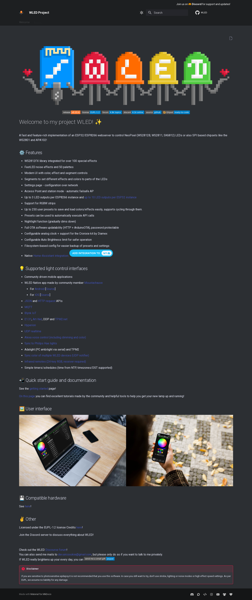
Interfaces (66, 21)
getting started (39, 388)
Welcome (24, 21)
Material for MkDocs (40, 594)
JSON (28, 301)
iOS (37, 295)
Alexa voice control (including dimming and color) (55, 337)
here (27, 506)
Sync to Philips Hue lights (40, 343)
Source (50, 289)
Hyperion (30, 325)
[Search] (167, 12)
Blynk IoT (30, 313)
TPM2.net (61, 319)
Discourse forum (55, 550)
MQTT (28, 307)
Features (51, 21)
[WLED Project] (21, 12)
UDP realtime (32, 331)
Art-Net (37, 319)
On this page (27, 396)
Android (39, 289)
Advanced (82, 21)
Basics (37, 21)
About (95, 21)
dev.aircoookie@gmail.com (75, 554)
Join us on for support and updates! (203, 4)
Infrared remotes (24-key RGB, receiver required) (55, 361)
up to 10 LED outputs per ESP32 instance (110, 197)
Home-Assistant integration (50, 255)
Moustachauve (93, 282)
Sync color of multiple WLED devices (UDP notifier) (56, 355)
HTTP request (46, 301)
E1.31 (28, 319)
